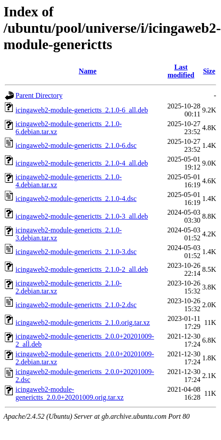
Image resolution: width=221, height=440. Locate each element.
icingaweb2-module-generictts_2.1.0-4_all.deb (82, 163)
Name (88, 71)
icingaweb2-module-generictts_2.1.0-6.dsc (76, 145)
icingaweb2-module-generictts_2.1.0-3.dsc (76, 251)
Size (209, 71)
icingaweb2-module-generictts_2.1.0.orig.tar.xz (83, 322)
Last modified (180, 71)
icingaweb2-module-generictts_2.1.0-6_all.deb (82, 110)
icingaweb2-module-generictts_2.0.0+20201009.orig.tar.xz (70, 393)
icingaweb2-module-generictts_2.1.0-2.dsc (76, 305)
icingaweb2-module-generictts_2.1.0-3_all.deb (82, 216)
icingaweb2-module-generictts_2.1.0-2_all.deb (82, 269)
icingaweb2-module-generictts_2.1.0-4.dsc (76, 198)
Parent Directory (39, 95)
